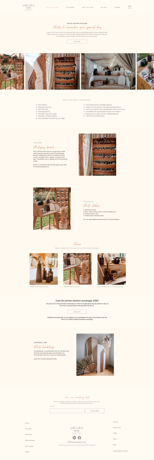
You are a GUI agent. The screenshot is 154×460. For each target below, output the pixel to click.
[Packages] (30, 429)
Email (52, 406)
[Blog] (118, 445)
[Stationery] (30, 434)
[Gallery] (30, 452)
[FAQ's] (118, 433)
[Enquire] (118, 422)
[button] (129, 7)
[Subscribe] (94, 411)
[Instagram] (74, 437)
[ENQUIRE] (77, 41)
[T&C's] (118, 439)
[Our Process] (30, 446)
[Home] (30, 423)
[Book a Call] (118, 427)
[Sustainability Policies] (121, 451)
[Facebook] (79, 437)
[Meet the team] (30, 440)
